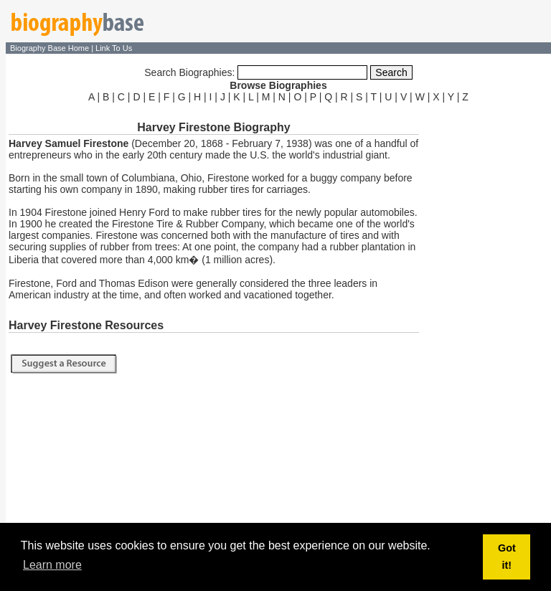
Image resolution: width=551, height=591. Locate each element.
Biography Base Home (50, 48)
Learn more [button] (52, 565)
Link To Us (113, 48)
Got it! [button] (507, 556)
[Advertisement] (486, 321)
